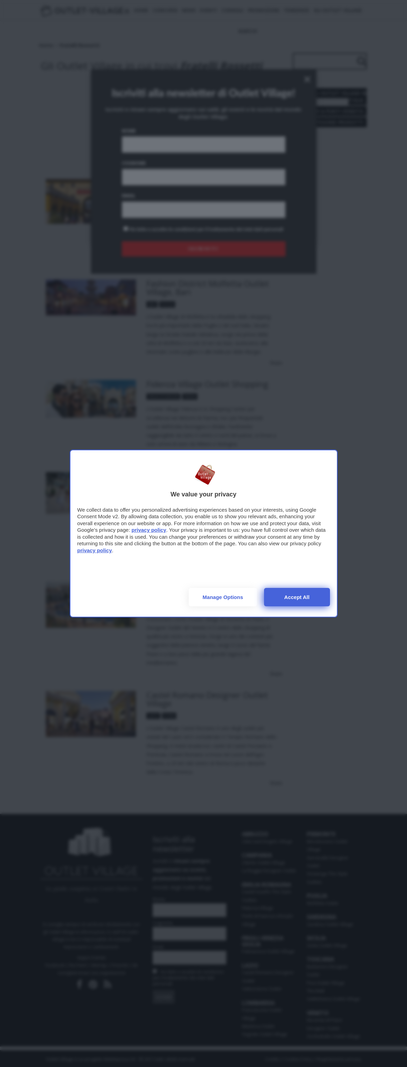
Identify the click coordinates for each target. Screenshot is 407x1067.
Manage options (223, 597)
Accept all (297, 597)
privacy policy (149, 530)
